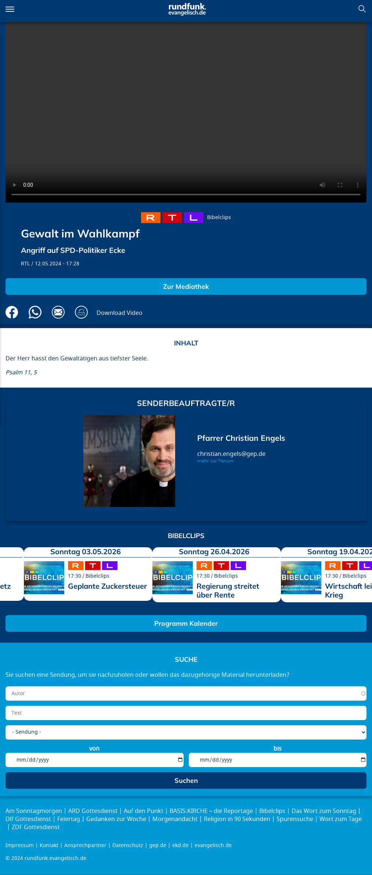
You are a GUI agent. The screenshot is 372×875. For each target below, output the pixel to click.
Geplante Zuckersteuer (107, 586)
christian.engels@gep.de (231, 454)
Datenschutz (127, 845)
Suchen (362, 8)
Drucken (81, 312)
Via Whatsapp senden (35, 312)
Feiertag (68, 819)
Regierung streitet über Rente (227, 590)
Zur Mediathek (186, 286)
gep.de (157, 845)
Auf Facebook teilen (12, 312)
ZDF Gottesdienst (36, 827)
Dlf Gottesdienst (28, 819)
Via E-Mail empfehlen (58, 312)
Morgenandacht (175, 819)
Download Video (119, 313)
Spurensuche (295, 819)
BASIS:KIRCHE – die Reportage (211, 811)
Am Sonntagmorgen (34, 811)
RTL (25, 264)
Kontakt (49, 845)
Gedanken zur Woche (116, 819)
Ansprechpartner (85, 845)
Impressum (20, 845)
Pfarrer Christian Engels (241, 438)
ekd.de (180, 845)
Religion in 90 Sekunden (237, 819)
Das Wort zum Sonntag (324, 811)
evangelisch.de (213, 845)
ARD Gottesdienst (93, 811)
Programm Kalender (186, 623)
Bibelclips (219, 217)
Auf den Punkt (143, 811)
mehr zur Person (215, 461)
